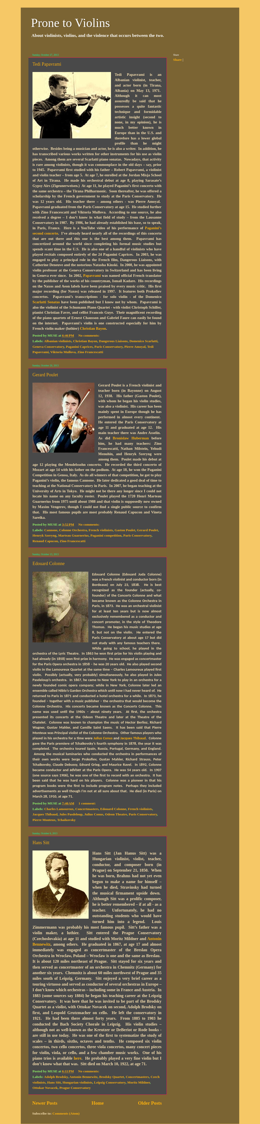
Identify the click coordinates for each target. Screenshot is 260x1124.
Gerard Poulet (45, 374)
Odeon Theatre (116, 814)
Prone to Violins (70, 23)
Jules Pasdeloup (71, 814)
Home (97, 1103)
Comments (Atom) (66, 1113)
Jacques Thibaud (133, 738)
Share (177, 60)
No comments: (89, 335)
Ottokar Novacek (45, 1088)
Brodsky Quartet (111, 1077)
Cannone (50, 530)
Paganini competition (106, 535)
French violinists (101, 530)
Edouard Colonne (48, 563)
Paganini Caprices (79, 347)
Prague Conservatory (75, 1088)
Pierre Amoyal (134, 347)
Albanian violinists (57, 341)
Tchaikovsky (66, 820)
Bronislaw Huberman (131, 438)
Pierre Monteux (44, 820)
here (78, 1058)
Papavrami (92, 275)
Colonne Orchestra (73, 530)
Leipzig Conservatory (109, 1082)
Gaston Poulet (125, 530)
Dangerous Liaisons (113, 341)
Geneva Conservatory (48, 347)
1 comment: (87, 803)
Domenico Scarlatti (143, 341)
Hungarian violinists (77, 1082)
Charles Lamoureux (59, 809)
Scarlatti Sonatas (46, 302)
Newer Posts (44, 1103)
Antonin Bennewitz (83, 1077)
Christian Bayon (93, 328)
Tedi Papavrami (46, 64)
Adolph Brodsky (56, 1077)
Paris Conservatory (108, 347)
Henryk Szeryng (44, 535)
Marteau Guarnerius (73, 535)
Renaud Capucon (45, 541)
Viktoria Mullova (63, 352)
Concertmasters (87, 809)
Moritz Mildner (138, 1082)
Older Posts (150, 1103)
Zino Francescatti (90, 352)
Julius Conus (102, 738)
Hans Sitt (41, 842)
